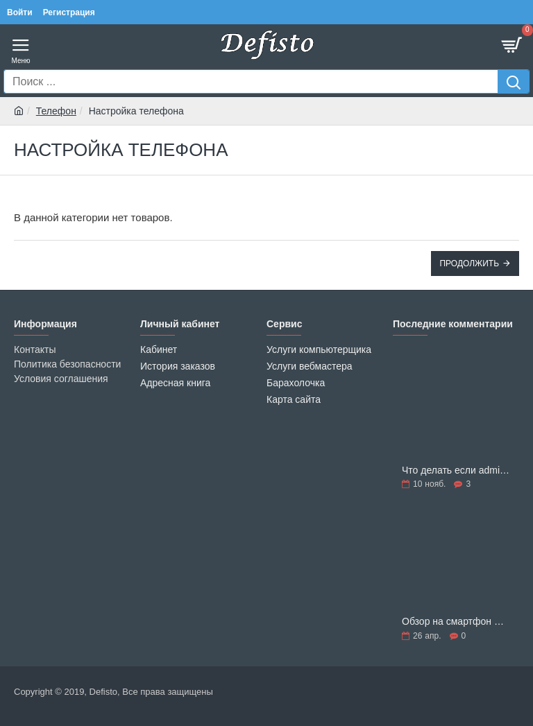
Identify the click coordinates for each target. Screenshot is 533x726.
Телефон (56, 110)
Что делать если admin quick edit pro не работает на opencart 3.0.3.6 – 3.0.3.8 (456, 470)
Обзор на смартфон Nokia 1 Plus (456, 621)
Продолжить (469, 263)
